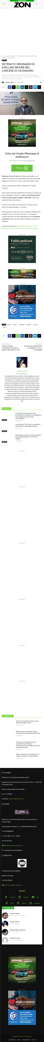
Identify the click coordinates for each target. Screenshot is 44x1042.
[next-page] (6, 446)
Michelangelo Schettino (18, 930)
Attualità (8, 56)
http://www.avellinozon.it (22, 373)
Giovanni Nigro (15, 913)
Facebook (12, 897)
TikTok (12, 903)
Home (3, 56)
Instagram (26, 897)
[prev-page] (3, 446)
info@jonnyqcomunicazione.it (14, 845)
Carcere (15, 324)
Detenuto (29, 324)
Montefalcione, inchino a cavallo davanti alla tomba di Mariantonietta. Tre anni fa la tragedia (28, 436)
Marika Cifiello (10, 82)
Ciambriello (22, 324)
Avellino (9, 324)
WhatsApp (37, 903)
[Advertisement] (22, 30)
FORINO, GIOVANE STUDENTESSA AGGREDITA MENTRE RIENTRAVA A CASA (11, 348)
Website (24, 903)
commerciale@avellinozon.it (13, 885)
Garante (35, 324)
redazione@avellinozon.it (16, 799)
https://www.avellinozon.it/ (15, 931)
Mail (38, 897)
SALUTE (4, 327)
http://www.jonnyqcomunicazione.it (17, 915)
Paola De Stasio (15, 938)
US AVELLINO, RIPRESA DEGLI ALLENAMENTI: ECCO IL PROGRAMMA (33, 348)
